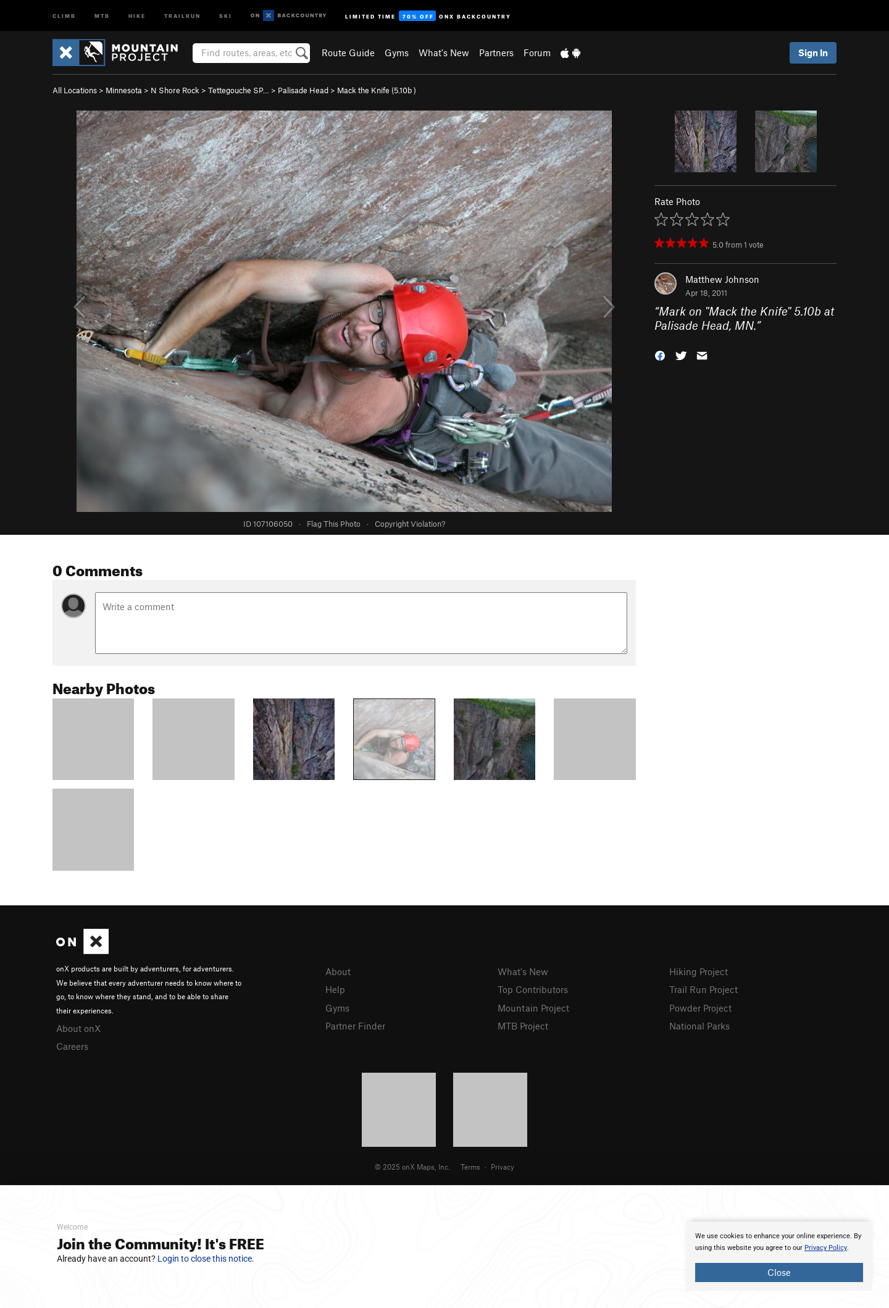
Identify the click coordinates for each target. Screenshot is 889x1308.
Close (779, 1272)
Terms (470, 1166)
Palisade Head (303, 90)
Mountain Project (533, 1007)
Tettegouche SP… (238, 90)
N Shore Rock (175, 90)
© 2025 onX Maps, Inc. (412, 1166)
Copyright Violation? (410, 524)
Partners (496, 52)
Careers (72, 1046)
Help (335, 989)
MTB (102, 15)
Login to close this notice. (205, 1259)
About (338, 971)
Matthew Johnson (722, 279)
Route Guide (348, 52)
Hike (137, 15)
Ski (225, 15)
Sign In (813, 52)
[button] (660, 354)
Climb (64, 15)
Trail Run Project (703, 989)
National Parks (699, 1025)
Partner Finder (355, 1025)
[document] (779, 1256)
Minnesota (124, 90)
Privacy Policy (825, 1248)
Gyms (397, 52)
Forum (537, 52)
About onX (78, 1028)
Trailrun (182, 15)
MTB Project (523, 1025)
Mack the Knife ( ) (376, 90)
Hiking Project (698, 971)
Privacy (502, 1166)
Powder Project (700, 1007)
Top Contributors (533, 989)
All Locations (74, 90)
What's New (444, 52)
